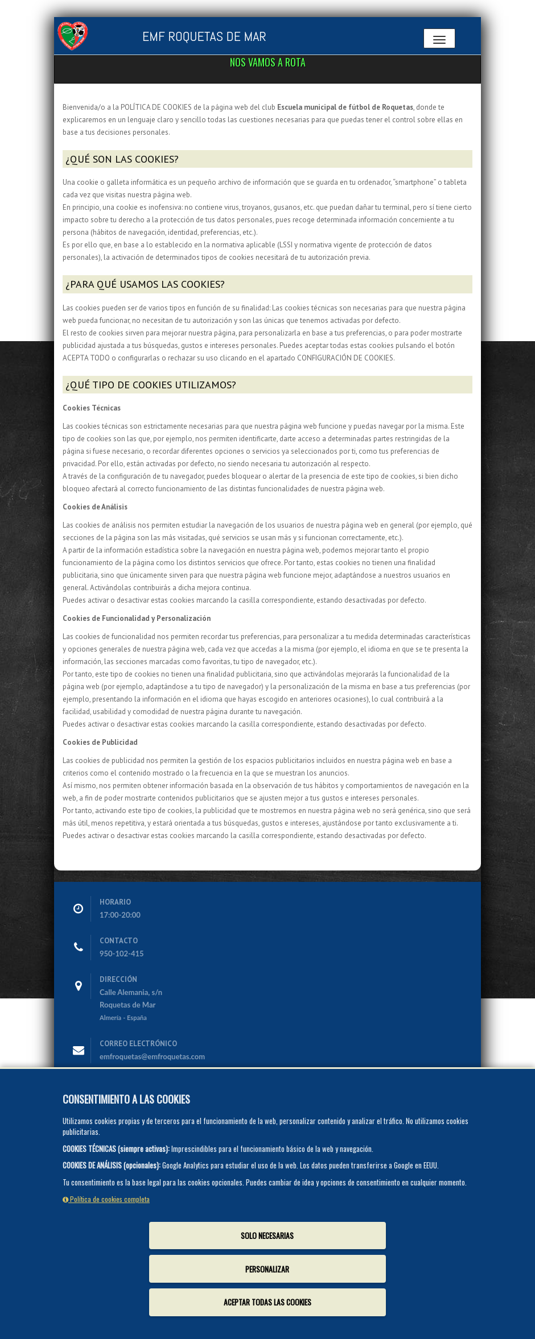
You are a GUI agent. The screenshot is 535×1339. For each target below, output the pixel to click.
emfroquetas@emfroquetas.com (152, 1056)
